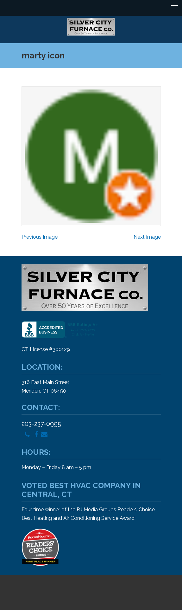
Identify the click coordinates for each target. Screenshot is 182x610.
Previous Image (40, 237)
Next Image (147, 237)
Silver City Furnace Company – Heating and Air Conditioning (91, 27)
